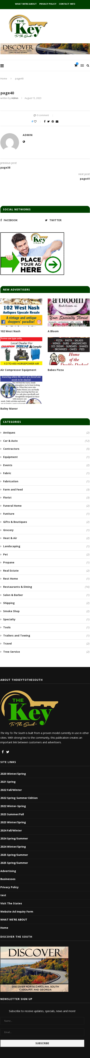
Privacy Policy (47, 3)
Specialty (46, 619)
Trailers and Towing (46, 635)
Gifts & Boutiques (46, 522)
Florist (46, 497)
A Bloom (53, 331)
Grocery (46, 530)
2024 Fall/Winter (11, 830)
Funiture (46, 514)
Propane (46, 562)
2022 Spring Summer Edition (19, 798)
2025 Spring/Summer (14, 855)
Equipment (46, 457)
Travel (46, 643)
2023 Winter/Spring (13, 822)
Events (46, 465)
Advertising (8, 871)
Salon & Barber (46, 595)
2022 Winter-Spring (13, 806)
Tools (46, 627)
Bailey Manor (9, 408)
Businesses (7, 879)
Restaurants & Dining (46, 587)
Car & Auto (46, 441)
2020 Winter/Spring (13, 773)
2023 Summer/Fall (12, 814)
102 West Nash (10, 331)
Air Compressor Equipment (18, 370)
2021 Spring (8, 781)
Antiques (46, 433)
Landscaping (46, 546)
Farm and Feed (46, 489)
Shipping (46, 603)
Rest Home (46, 579)
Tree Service (46, 652)
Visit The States (11, 903)
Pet (46, 554)
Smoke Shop (46, 611)
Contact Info (67, 3)
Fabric (46, 473)
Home (3, 78)
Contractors (46, 449)
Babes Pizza (56, 370)
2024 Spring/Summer (14, 838)
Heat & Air (46, 538)
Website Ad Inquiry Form (16, 911)
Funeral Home (46, 506)
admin (14, 98)
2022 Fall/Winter (11, 790)
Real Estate (46, 571)
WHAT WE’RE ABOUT (26, 3)
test (3, 895)
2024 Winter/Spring (13, 846)
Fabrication (46, 481)
